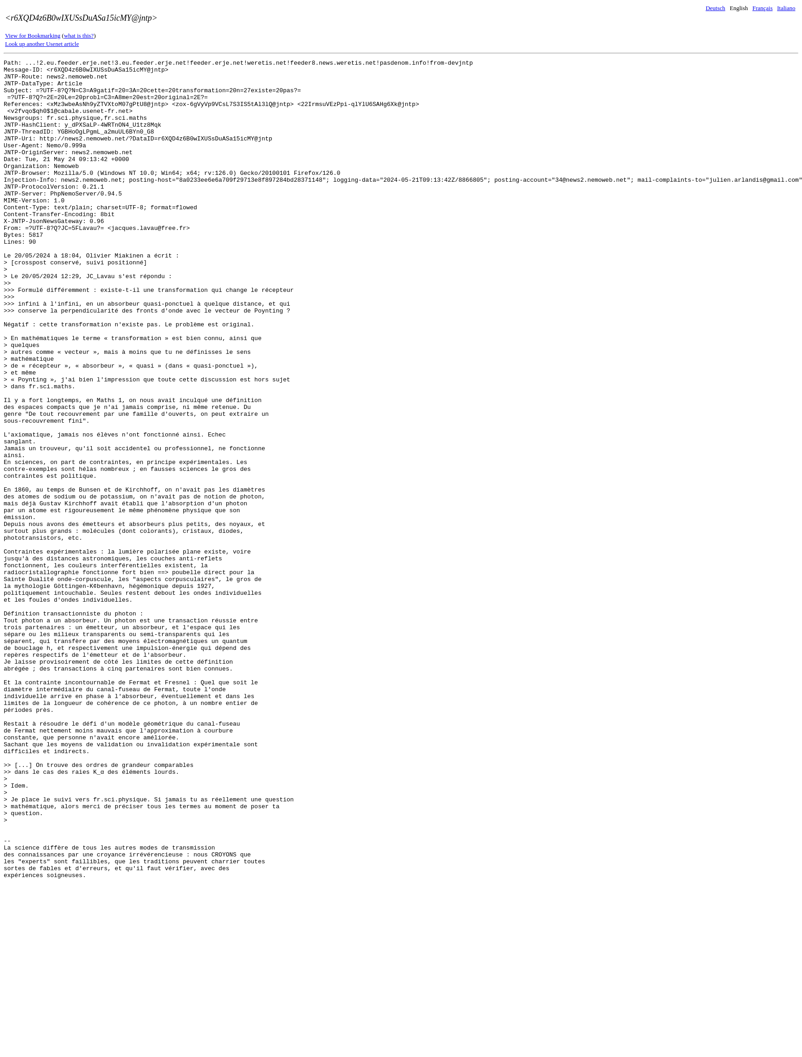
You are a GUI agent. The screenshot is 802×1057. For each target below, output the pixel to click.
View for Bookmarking (33, 35)
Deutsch (715, 8)
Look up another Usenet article (42, 43)
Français (762, 8)
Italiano (786, 8)
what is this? (79, 35)
